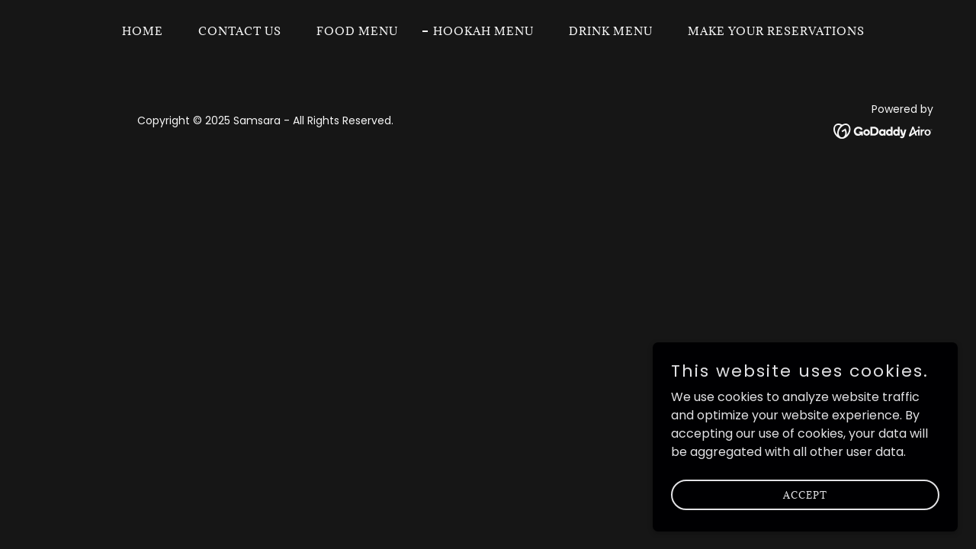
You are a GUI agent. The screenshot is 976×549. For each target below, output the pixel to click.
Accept (805, 525)
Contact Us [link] (239, 31)
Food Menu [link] (357, 31)
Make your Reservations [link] (776, 31)
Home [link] (142, 31)
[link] (883, 130)
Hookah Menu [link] (483, 31)
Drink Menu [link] (611, 31)
